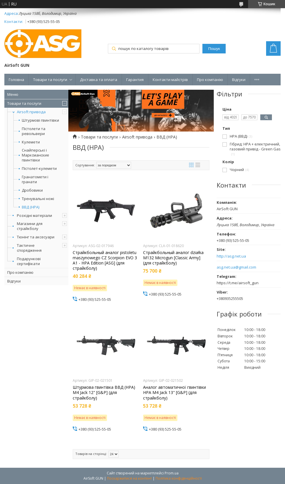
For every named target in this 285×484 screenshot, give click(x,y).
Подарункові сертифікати (29, 261)
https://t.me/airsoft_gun (238, 282)
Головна (16, 79)
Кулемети (31, 142)
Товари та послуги (50, 79)
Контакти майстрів (170, 79)
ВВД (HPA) (30, 207)
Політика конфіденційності (179, 478)
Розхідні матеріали (34, 215)
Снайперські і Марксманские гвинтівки (35, 155)
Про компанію (210, 79)
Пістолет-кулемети (39, 168)
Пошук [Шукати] (214, 48)
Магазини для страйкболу (29, 226)
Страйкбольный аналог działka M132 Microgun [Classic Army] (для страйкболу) (173, 258)
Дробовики (32, 190)
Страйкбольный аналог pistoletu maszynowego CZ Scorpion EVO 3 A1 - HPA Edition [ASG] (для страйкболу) (105, 260)
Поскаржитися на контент (129, 478)
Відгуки (238, 79)
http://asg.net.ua (231, 256)
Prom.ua (172, 473)
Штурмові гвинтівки (40, 120)
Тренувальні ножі (38, 198)
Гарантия (135, 79)
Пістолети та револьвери (33, 131)
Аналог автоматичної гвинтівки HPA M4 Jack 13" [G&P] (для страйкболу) (174, 392)
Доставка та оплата (98, 79)
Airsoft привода (31, 111)
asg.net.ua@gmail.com (236, 267)
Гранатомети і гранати (35, 179)
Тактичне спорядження (29, 248)
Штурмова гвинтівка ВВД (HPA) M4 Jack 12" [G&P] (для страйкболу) (104, 392)
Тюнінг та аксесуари (35, 237)
